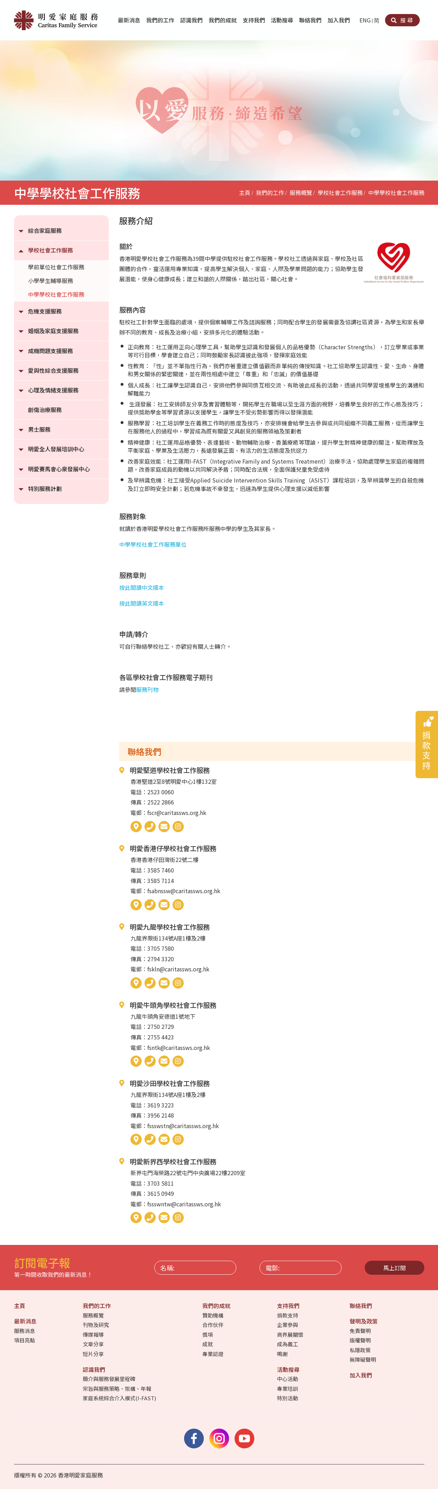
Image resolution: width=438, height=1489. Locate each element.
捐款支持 (288, 1315)
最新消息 (130, 20)
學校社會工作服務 (340, 192)
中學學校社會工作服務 (396, 192)
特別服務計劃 (45, 488)
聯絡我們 (311, 20)
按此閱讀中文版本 (141, 587)
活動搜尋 (283, 20)
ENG (365, 20)
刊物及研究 (96, 1324)
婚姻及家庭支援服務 (53, 330)
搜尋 (402, 20)
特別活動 (288, 1398)
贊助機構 (213, 1315)
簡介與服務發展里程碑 (109, 1378)
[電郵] (164, 826)
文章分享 (94, 1344)
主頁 (244, 192)
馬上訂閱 (394, 1268)
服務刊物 (147, 689)
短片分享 (94, 1353)
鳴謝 (283, 1353)
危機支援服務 (45, 311)
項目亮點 (25, 1340)
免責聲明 (361, 1330)
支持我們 (255, 20)
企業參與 (288, 1324)
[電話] (150, 826)
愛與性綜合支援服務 (53, 370)
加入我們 (339, 20)
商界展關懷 (290, 1334)
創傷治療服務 (45, 409)
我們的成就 (223, 20)
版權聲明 (361, 1340)
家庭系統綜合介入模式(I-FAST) (120, 1398)
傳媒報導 (94, 1334)
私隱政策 (361, 1350)
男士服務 (39, 429)
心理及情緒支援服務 (53, 390)
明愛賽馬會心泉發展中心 (59, 469)
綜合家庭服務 (45, 230)
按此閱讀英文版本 (141, 603)
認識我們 (192, 20)
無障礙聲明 (363, 1359)
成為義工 (288, 1344)
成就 (208, 1344)
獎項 (208, 1334)
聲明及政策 (364, 1321)
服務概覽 (301, 192)
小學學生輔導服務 (50, 280)
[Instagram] (178, 826)
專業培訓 (288, 1388)
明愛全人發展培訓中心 (56, 449)
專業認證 (213, 1353)
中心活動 (288, 1378)
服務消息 (25, 1330)
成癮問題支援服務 (50, 350)
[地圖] (136, 826)
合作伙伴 (213, 1324)
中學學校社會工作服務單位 (153, 544)
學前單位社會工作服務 (56, 267)
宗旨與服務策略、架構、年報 (117, 1388)
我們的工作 (161, 20)
